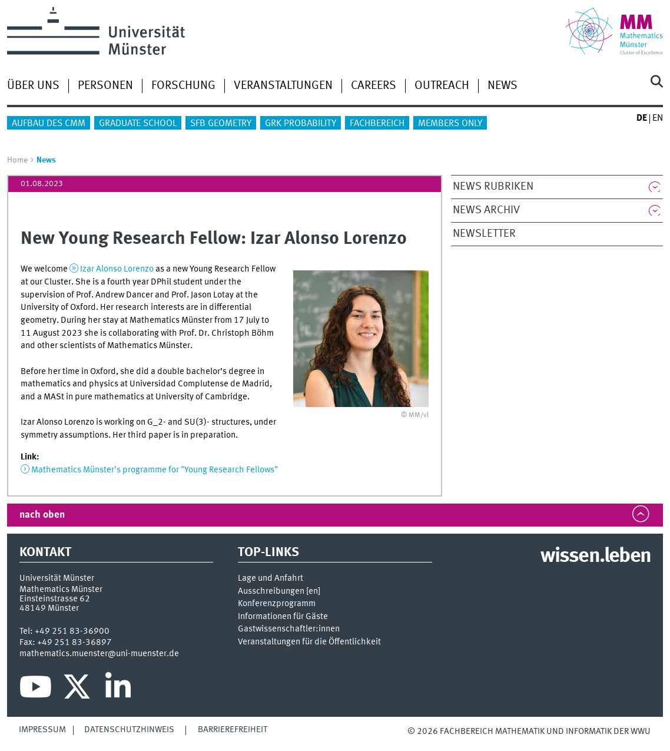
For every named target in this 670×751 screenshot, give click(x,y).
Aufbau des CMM (48, 123)
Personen (105, 86)
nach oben (42, 515)
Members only (450, 123)
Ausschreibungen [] (279, 591)
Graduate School (138, 123)
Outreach (441, 86)
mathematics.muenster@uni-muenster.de (99, 654)
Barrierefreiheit (232, 730)
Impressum (42, 730)
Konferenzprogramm (277, 604)
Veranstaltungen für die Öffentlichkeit (309, 642)
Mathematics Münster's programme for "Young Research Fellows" (154, 470)
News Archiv (486, 210)
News (502, 86)
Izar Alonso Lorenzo (117, 269)
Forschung (183, 86)
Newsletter (484, 234)
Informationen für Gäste (283, 617)
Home (17, 160)
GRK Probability (300, 123)
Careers (373, 86)
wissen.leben (595, 556)
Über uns (33, 86)
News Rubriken (493, 186)
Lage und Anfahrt (270, 578)
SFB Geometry (220, 123)
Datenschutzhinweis (129, 730)
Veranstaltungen (283, 86)
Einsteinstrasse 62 (54, 599)
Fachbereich (377, 123)
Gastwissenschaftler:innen (289, 629)
